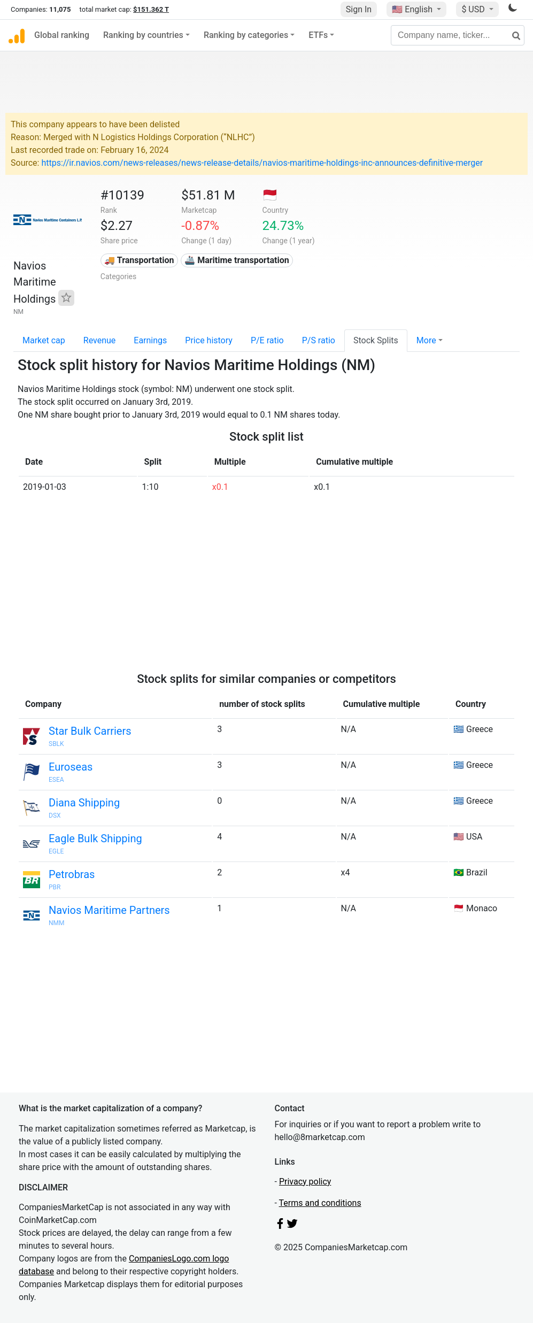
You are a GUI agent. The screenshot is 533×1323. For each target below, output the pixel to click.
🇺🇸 (413, 9)
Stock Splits (375, 340)
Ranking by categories (246, 35)
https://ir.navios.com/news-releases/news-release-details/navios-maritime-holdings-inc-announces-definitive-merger (262, 163)
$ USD (473, 9)
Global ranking (61, 35)
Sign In (359, 9)
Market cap (43, 340)
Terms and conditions (320, 1203)
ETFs (318, 35)
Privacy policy (305, 1181)
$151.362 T (151, 9)
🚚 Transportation (139, 260)
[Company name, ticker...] (457, 35)
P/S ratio (318, 340)
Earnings (150, 340)
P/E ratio (267, 340)
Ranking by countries (143, 35)
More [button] (426, 340)
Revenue (99, 340)
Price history (209, 340)
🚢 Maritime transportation (236, 260)
